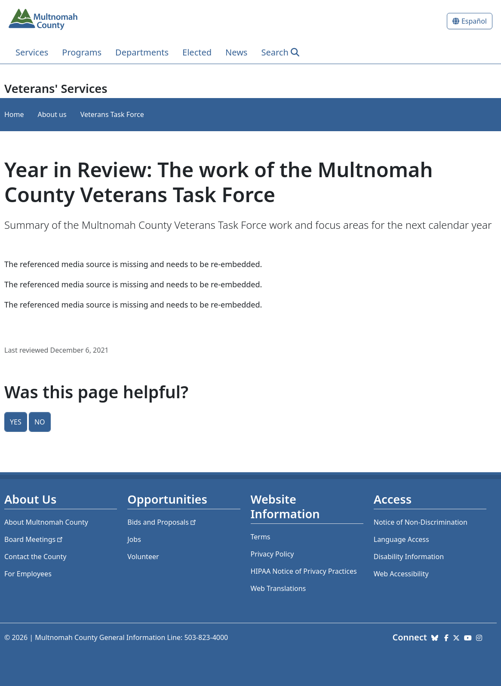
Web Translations (278, 588)
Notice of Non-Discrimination (420, 522)
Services (31, 52)
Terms (260, 536)
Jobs (134, 539)
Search (274, 52)
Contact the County (35, 556)
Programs (81, 52)
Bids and (162, 522)
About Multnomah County (46, 522)
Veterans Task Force (112, 114)
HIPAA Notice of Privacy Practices (304, 571)
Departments (142, 52)
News (236, 52)
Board (34, 539)
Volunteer (143, 556)
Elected (197, 52)
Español (474, 21)
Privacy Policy (272, 554)
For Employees (28, 573)
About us (52, 114)
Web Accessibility (401, 573)
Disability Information (409, 556)
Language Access (401, 539)
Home (14, 114)
